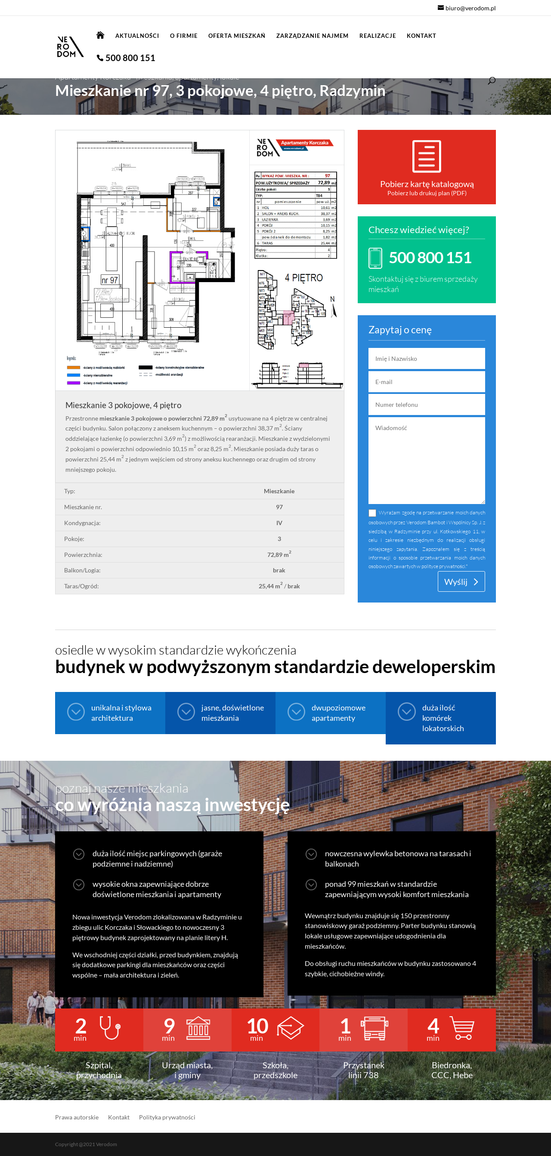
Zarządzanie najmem (312, 36)
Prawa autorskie (77, 1117)
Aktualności (137, 36)
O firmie (184, 36)
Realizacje (377, 36)
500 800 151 (130, 59)
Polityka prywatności (167, 1117)
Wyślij (455, 581)
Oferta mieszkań (237, 36)
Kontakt (421, 36)
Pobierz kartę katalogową (427, 183)
